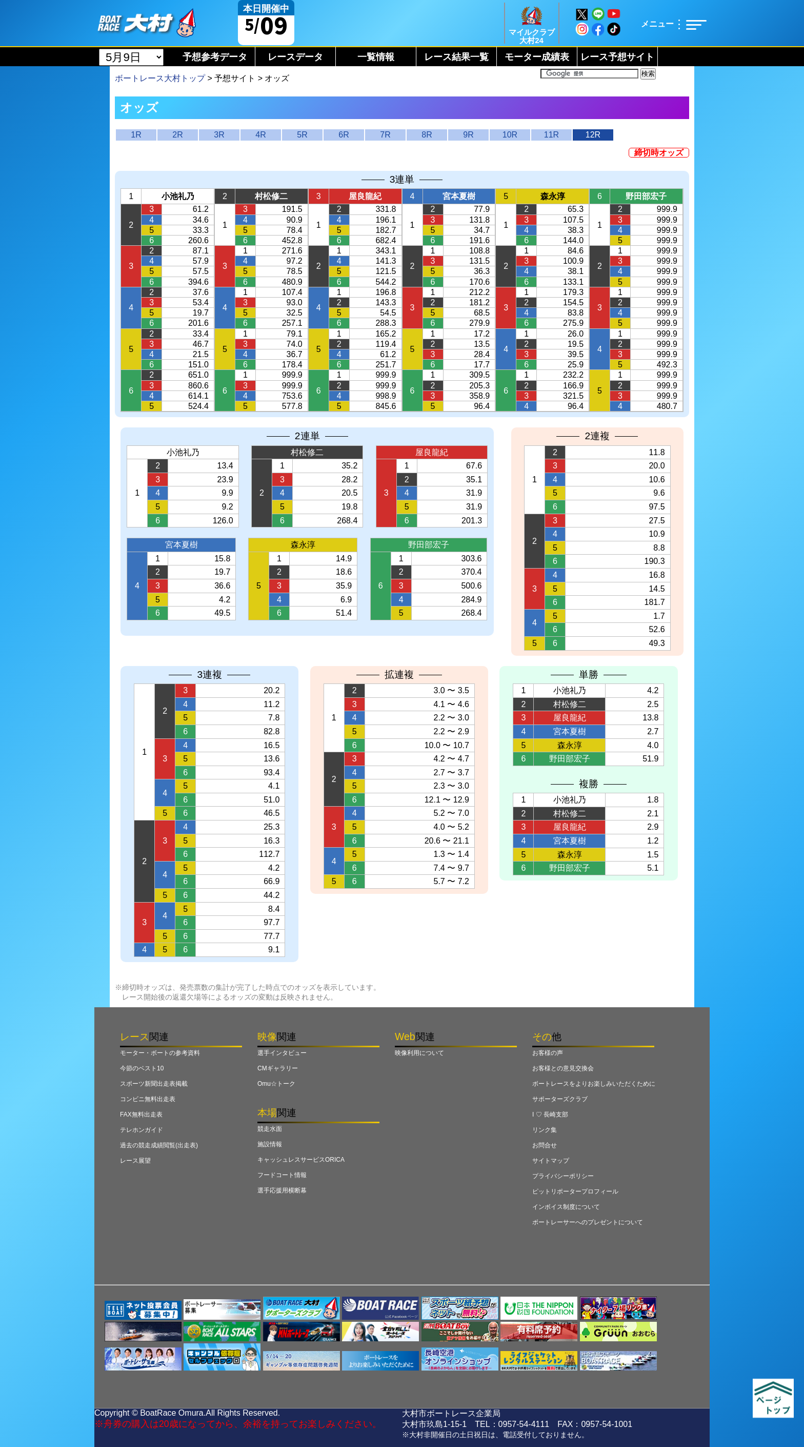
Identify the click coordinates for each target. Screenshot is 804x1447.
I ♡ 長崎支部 (550, 1114)
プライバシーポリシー (563, 1176)
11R (551, 134)
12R (593, 134)
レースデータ (295, 57)
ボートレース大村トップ (160, 78)
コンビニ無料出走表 (147, 1099)
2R (177, 134)
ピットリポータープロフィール (575, 1191)
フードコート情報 (282, 1175)
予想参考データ (215, 57)
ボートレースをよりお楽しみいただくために (593, 1083)
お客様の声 (547, 1053)
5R (302, 134)
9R (468, 134)
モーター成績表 (537, 57)
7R (385, 134)
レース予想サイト (617, 57)
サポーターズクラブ (560, 1099)
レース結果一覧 (456, 57)
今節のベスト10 (142, 1068)
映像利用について (419, 1053)
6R (343, 134)
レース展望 (135, 1160)
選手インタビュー (282, 1053)
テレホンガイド (141, 1129)
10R (509, 134)
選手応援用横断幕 (282, 1190)
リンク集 (544, 1129)
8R (426, 134)
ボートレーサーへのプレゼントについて (587, 1222)
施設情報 (269, 1144)
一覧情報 (375, 57)
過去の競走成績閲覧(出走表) (159, 1145)
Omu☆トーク (276, 1083)
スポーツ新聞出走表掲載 (154, 1083)
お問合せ (544, 1145)
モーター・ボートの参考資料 (160, 1053)
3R (219, 134)
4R (260, 134)
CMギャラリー (277, 1068)
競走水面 (269, 1128)
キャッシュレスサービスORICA (301, 1159)
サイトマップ (550, 1160)
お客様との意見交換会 (563, 1068)
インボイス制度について (566, 1206)
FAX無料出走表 (141, 1114)
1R (136, 134)
